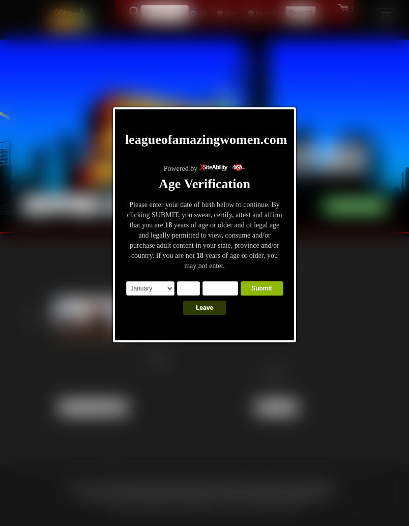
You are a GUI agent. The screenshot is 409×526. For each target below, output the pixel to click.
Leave (204, 307)
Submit (261, 288)
